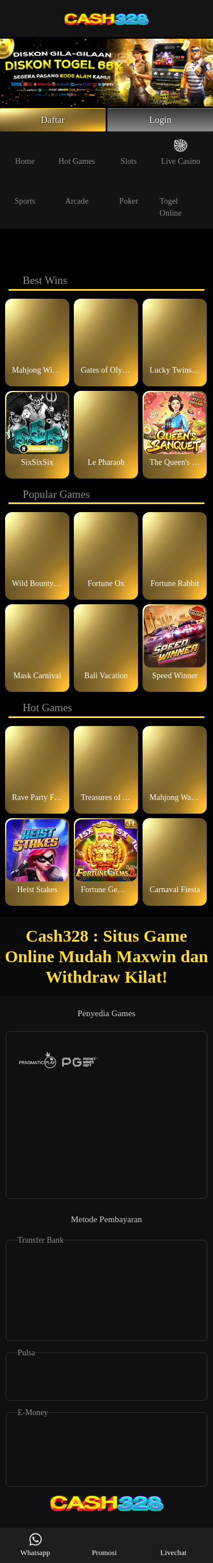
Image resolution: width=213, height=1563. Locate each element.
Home (25, 154)
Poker (128, 194)
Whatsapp (35, 1544)
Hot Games (77, 154)
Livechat (173, 1544)
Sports (25, 194)
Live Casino (180, 154)
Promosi (104, 1544)
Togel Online (173, 200)
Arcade (77, 194)
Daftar (53, 121)
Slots (128, 154)
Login (160, 121)
